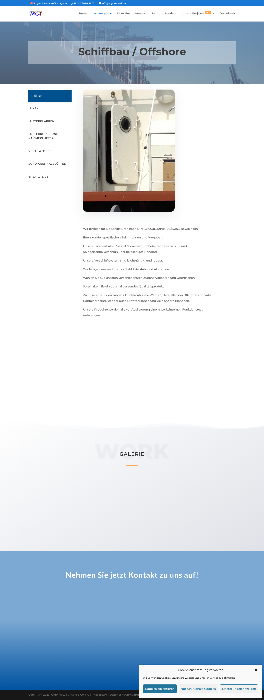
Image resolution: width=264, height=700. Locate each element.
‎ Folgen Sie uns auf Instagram (48, 3)
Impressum (100, 694)
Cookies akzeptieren (160, 689)
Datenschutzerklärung (126, 694)
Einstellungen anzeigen (239, 689)
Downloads (228, 13)
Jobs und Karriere (164, 13)
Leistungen (100, 13)
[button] (256, 670)
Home (83, 13)
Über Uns (123, 13)
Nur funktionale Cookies (198, 689)
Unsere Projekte (196, 13)
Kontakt (141, 13)
